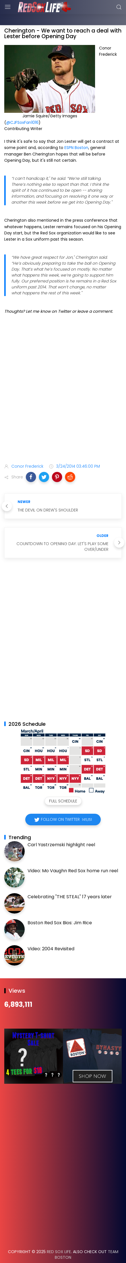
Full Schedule (63, 787)
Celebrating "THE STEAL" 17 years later (70, 882)
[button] (31, 463)
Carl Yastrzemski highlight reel (61, 830)
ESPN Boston (76, 133)
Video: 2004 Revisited (51, 934)
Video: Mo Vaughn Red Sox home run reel (73, 856)
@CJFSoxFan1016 (22, 108)
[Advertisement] (63, 376)
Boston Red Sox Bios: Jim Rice (60, 908)
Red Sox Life (59, 1237)
